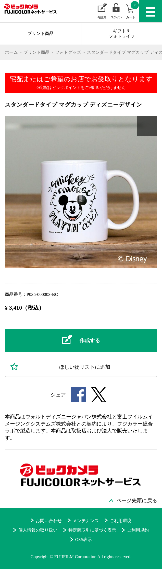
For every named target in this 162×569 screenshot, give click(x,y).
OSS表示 (83, 539)
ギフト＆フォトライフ (122, 33)
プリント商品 (41, 33)
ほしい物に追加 (84, 367)
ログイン (116, 17)
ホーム (11, 52)
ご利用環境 (120, 520)
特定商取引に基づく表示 (92, 530)
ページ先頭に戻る (136, 500)
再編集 (101, 17)
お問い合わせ (49, 520)
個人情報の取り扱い (37, 530)
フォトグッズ (68, 52)
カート (132, 10)
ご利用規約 (138, 530)
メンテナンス (86, 520)
